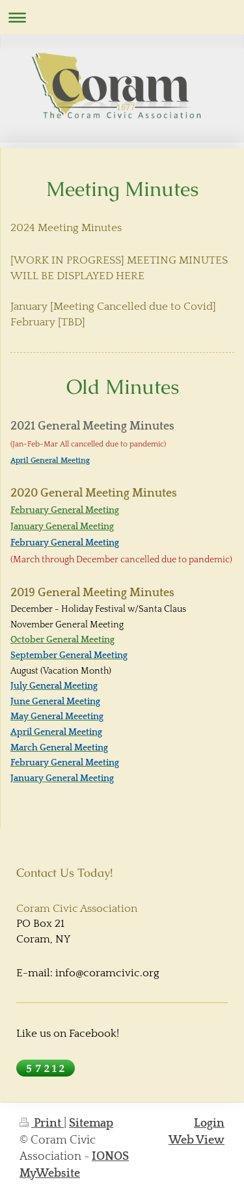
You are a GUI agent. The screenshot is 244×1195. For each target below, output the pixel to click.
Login (209, 1123)
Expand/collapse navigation (122, 17)
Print (42, 1123)
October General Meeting (62, 640)
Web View (196, 1140)
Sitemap (91, 1123)
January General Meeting (62, 526)
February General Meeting (64, 510)
